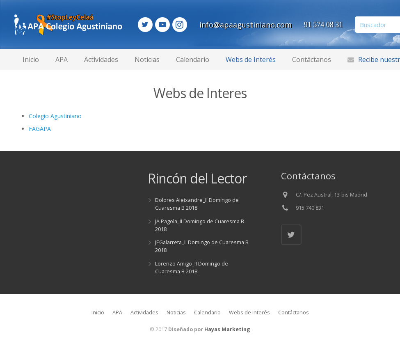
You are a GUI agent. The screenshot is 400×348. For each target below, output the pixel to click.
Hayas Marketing (227, 329)
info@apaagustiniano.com (269, 25)
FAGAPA (40, 129)
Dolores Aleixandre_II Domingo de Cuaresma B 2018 (197, 204)
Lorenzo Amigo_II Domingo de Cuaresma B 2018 (191, 267)
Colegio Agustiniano (55, 116)
